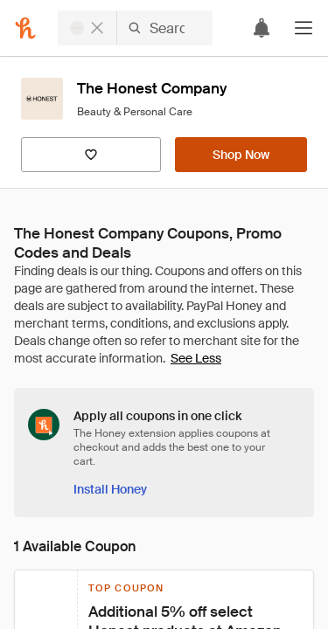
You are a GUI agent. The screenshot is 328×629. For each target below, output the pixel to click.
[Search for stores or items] (135, 27)
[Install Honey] (110, 489)
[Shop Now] (241, 154)
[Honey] (25, 28)
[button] (303, 28)
